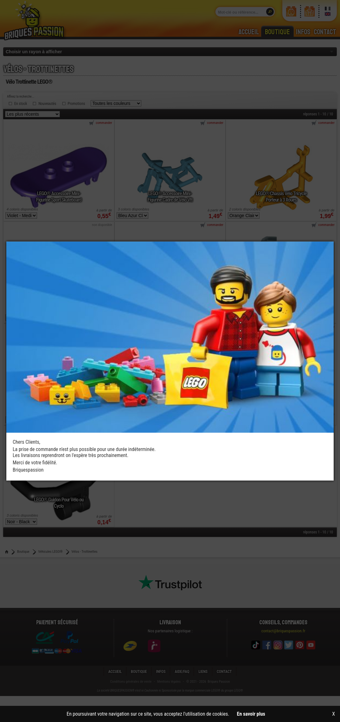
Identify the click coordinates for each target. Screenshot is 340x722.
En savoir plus (251, 714)
